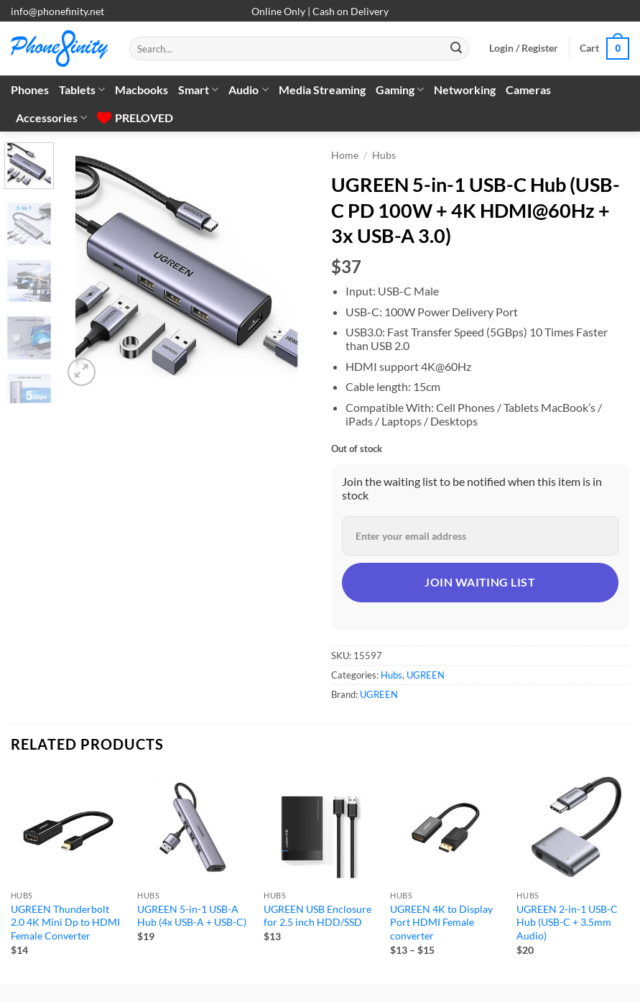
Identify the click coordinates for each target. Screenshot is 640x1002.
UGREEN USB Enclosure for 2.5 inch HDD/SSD (317, 916)
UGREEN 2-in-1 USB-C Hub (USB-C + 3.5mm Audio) (567, 922)
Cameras (528, 89)
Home (344, 155)
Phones (30, 89)
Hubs (384, 155)
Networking (465, 89)
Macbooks (141, 89)
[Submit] (456, 49)
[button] (523, 48)
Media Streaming (322, 89)
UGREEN (426, 675)
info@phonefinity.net (57, 11)
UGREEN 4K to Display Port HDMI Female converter (441, 922)
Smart (198, 90)
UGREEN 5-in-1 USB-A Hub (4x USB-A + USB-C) (191, 916)
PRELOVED (135, 117)
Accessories (51, 118)
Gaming (400, 90)
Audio (248, 90)
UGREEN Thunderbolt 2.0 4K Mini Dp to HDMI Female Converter (65, 922)
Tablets (82, 90)
